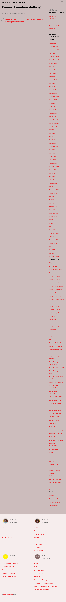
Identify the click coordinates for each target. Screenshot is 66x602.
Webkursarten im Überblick (10, 563)
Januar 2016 (52, 253)
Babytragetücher (7, 537)
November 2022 (54, 96)
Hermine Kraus (38, 573)
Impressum (52, 329)
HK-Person (52, 319)
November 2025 (54, 46)
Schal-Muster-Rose (55, 413)
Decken (4, 527)
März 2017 (52, 226)
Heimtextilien (6, 531)
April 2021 (52, 140)
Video (51, 455)
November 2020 (54, 146)
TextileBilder (53, 426)
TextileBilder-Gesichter (56, 433)
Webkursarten (53, 486)
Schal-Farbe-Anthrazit (56, 353)
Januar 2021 (52, 143)
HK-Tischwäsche (54, 326)
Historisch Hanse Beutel (56, 299)
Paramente (37, 531)
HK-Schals (52, 323)
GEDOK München (35, 19)
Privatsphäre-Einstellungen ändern (44, 583)
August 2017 (53, 216)
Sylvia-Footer (53, 423)
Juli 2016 (51, 246)
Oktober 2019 (53, 170)
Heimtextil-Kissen (54, 279)
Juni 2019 (52, 173)
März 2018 (52, 203)
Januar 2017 (52, 230)
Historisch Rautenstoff (56, 303)
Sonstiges (37, 547)
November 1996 (54, 256)
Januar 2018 (52, 210)
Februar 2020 (53, 163)
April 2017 (52, 223)
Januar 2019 (52, 186)
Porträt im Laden (54, 22)
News (51, 339)
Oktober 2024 (53, 63)
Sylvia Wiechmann (39, 570)
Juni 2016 (52, 250)
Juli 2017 (51, 220)
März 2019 (52, 180)
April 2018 (52, 200)
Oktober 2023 (53, 79)
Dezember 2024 (54, 56)
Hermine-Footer (54, 293)
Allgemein (52, 263)
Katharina (52, 28)
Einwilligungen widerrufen (41, 589)
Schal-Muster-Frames (55, 396)
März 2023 (52, 90)
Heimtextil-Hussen (54, 276)
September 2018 (54, 190)
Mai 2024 (52, 70)
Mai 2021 (52, 136)
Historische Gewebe (40, 534)
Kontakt (51, 333)
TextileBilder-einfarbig (56, 430)
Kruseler (51, 336)
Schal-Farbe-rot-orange (56, 382)
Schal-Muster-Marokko (56, 406)
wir (50, 489)
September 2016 (54, 240)
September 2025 (54, 50)
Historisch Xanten (54, 309)
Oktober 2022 (53, 100)
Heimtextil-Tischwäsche (56, 286)
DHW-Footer (53, 273)
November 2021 (54, 120)
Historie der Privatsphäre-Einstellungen (45, 586)
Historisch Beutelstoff (55, 296)
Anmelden (52, 495)
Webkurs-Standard (55, 482)
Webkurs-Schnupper (55, 479)
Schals (4, 534)
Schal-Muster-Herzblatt (56, 400)
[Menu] (61, 2)
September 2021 (54, 123)
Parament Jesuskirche (55, 346)
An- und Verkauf (38, 550)
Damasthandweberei (8, 594)
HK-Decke (52, 316)
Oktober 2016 (53, 236)
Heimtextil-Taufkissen (55, 283)
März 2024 (52, 73)
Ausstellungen (53, 266)
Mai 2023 (52, 86)
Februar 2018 (53, 206)
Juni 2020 (52, 150)
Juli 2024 (52, 66)
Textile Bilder (38, 541)
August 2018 (53, 193)
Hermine (51, 32)
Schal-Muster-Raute (55, 410)
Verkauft (51, 452)
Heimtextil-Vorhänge (55, 289)
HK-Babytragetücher (55, 313)
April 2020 (52, 156)
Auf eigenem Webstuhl (8, 573)
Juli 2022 (52, 103)
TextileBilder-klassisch (56, 437)
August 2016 (53, 243)
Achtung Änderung (55, 25)
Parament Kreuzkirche (56, 349)
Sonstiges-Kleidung (55, 420)
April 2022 (52, 106)
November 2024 (54, 59)
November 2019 (54, 166)
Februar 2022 (53, 113)
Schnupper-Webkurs (8, 566)
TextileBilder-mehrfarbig (56, 440)
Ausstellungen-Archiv (55, 269)
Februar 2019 (53, 183)
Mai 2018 (52, 196)
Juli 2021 (51, 130)
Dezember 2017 (54, 213)
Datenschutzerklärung (40, 580)
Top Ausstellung (54, 449)
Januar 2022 (53, 116)
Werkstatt (37, 566)
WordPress (10, 596)
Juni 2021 (52, 133)
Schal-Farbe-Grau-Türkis (56, 367)
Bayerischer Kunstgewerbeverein (14, 20)
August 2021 (53, 126)
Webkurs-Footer (54, 464)
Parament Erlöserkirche (56, 343)
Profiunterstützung (7, 579)
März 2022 (52, 110)
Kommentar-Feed (54, 502)
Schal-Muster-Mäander (56, 403)
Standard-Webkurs (7, 570)
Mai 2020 (52, 153)
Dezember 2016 (54, 233)
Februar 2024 (53, 76)
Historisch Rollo (54, 306)
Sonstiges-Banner (54, 416)
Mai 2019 (52, 176)
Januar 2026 (53, 43)
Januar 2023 (53, 93)
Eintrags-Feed (53, 499)
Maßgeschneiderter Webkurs (10, 576)
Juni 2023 (52, 83)
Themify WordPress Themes (21, 596)
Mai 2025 (52, 53)
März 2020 (52, 160)
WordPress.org (53, 505)
